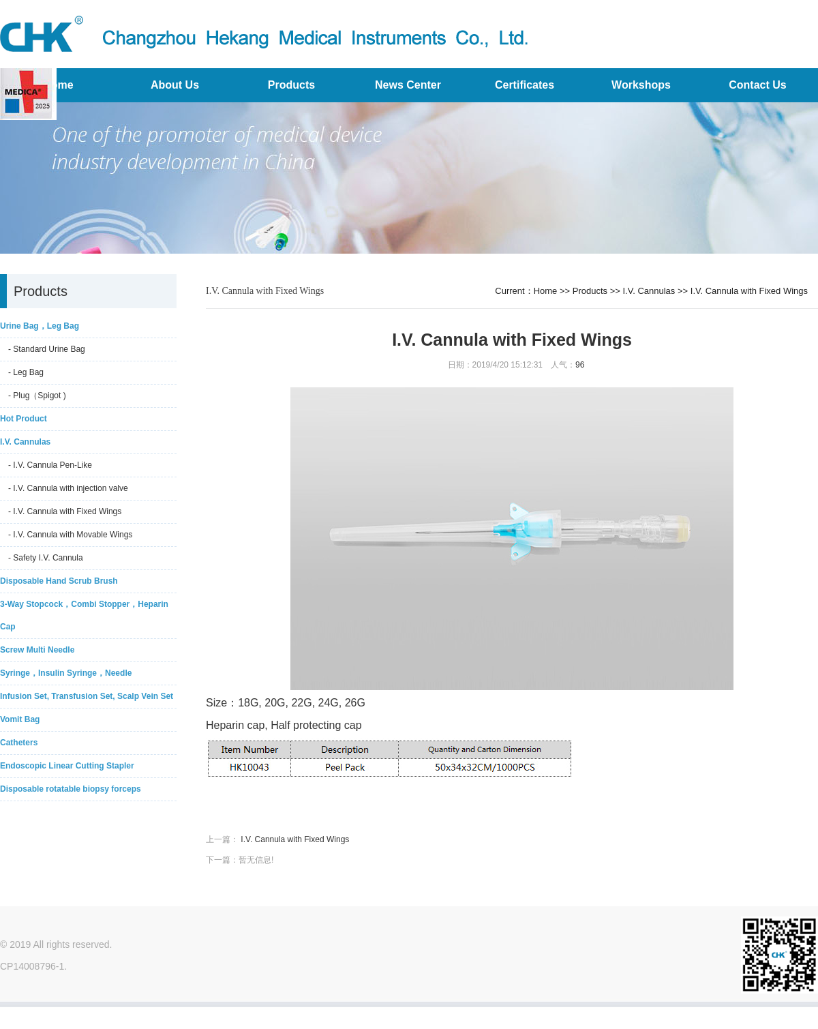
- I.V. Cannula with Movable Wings (70, 534)
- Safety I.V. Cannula (45, 558)
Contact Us (757, 85)
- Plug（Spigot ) (37, 395)
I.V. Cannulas (649, 291)
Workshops (641, 85)
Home (546, 291)
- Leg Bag (26, 372)
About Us (175, 85)
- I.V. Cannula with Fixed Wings (64, 511)
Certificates (524, 85)
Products (291, 85)
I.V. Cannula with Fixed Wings (749, 291)
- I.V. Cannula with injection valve (68, 488)
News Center (408, 85)
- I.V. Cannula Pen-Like (50, 465)
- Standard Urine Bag (46, 349)
